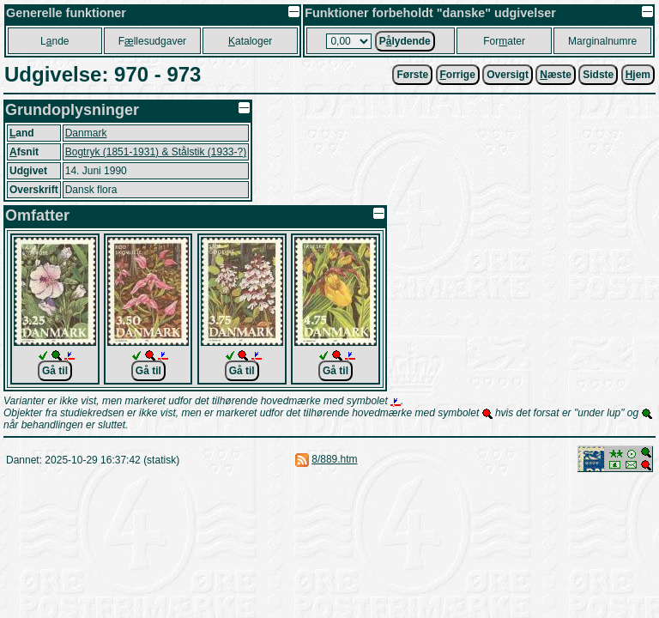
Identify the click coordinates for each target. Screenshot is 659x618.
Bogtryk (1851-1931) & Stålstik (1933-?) (155, 152)
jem (638, 75)
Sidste (598, 75)
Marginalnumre (602, 41)
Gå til (55, 371)
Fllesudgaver (152, 41)
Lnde (54, 41)
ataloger (250, 41)
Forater (504, 41)
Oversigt (508, 75)
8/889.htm (334, 459)
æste (555, 75)
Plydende (405, 41)
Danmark (86, 133)
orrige (457, 75)
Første (412, 75)
